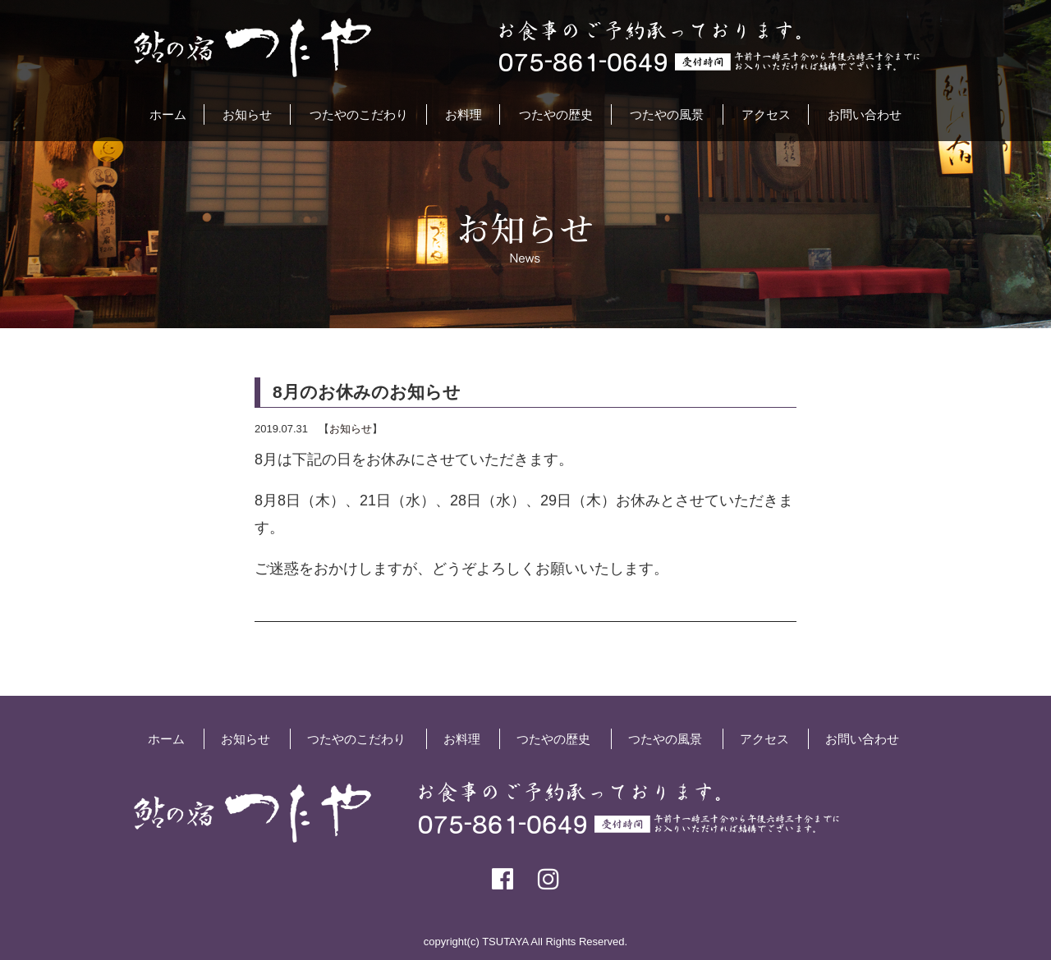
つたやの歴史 (556, 114)
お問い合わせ (865, 114)
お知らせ (247, 114)
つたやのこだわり (359, 114)
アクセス (766, 114)
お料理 (463, 114)
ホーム (167, 114)
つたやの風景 (667, 114)
